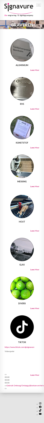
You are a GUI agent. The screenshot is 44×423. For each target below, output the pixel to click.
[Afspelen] (6, 374)
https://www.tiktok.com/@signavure (19, 347)
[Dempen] (6, 385)
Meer (34, 70)
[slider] (7, 380)
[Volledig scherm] (6, 388)
